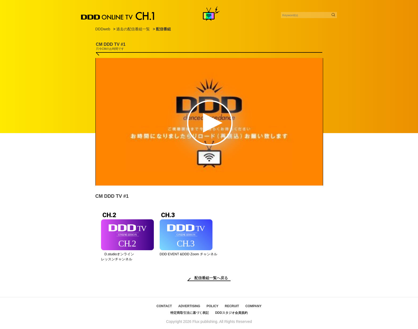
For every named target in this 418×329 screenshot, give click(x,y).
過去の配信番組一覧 (133, 29)
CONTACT (164, 306)
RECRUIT (232, 306)
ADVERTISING (189, 306)
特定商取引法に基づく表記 (189, 313)
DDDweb (102, 29)
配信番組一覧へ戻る (211, 278)
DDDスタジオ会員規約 (231, 313)
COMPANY (253, 306)
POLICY (213, 306)
